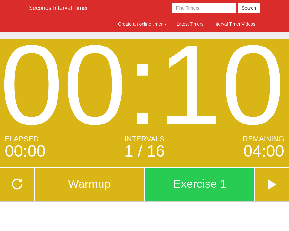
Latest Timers (190, 24)
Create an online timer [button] (142, 24)
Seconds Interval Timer (58, 8)
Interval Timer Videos (234, 24)
